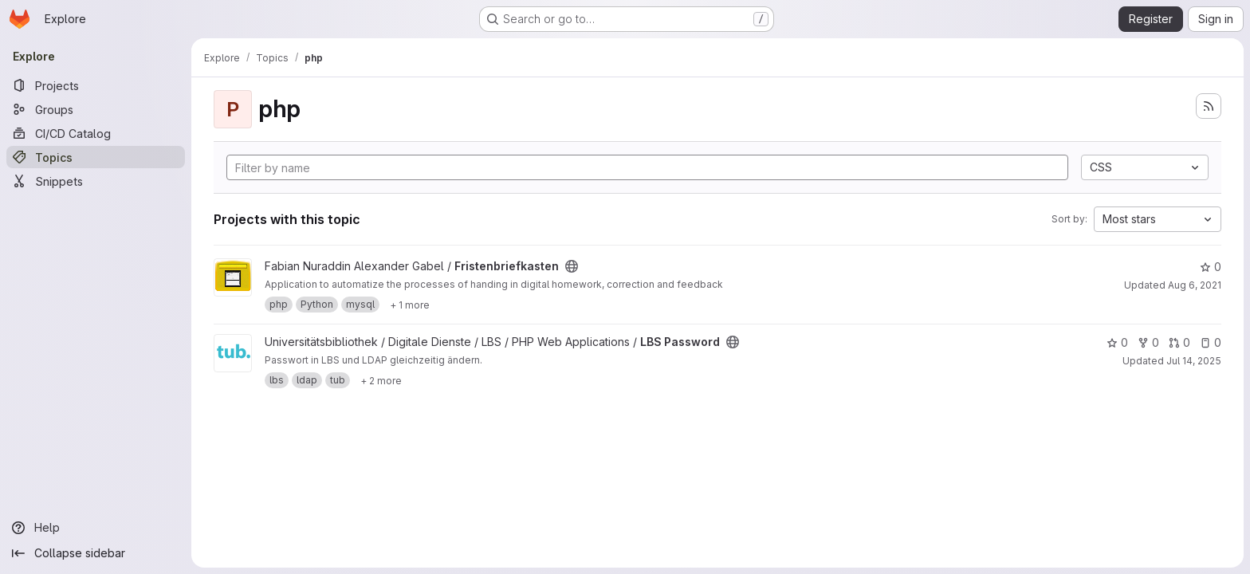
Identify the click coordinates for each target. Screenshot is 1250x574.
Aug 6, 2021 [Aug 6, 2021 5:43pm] (1194, 285)
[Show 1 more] (410, 304)
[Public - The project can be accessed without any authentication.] (571, 266)
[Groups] (95, 109)
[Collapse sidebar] (95, 553)
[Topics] (95, 157)
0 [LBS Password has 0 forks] (1148, 342)
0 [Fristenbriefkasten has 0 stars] (1210, 266)
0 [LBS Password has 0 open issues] (1210, 342)
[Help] (95, 528)
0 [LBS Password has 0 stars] (1117, 342)
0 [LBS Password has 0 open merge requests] (1179, 342)
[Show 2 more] (381, 380)
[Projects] (95, 85)
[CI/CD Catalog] (95, 133)
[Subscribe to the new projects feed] (1208, 106)
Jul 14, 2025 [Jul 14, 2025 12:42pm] (1193, 361)
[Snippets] (95, 181)
